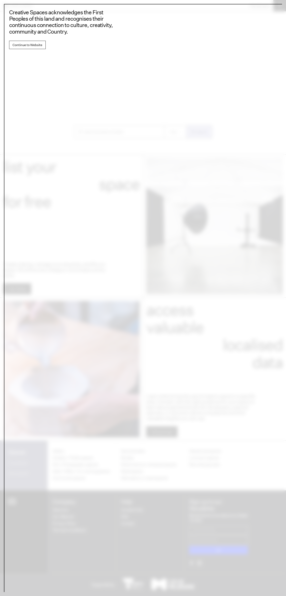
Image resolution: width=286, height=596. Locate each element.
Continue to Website (27, 45)
